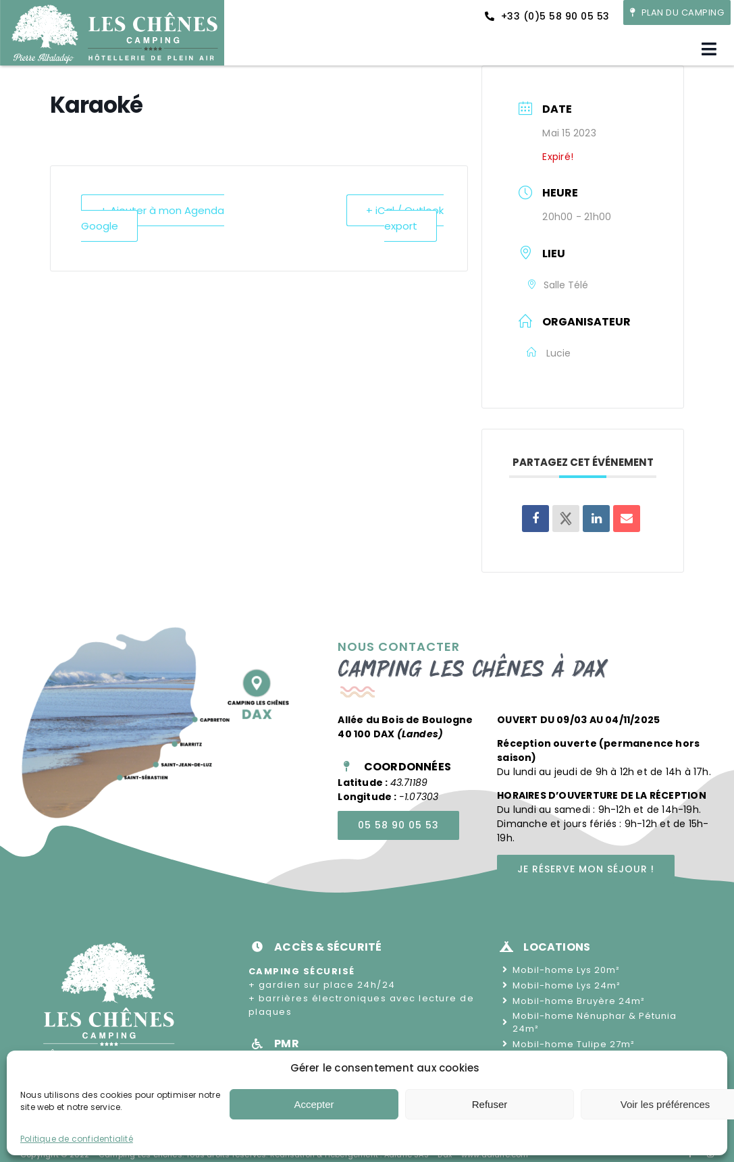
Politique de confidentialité (76, 1138)
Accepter (314, 1104)
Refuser (490, 1104)
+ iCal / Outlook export (405, 218)
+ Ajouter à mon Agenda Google (152, 218)
